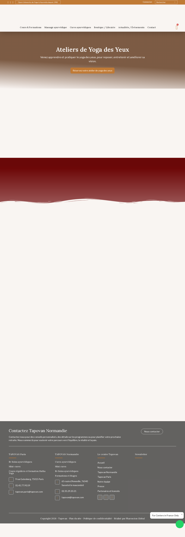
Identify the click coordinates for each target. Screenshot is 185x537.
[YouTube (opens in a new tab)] (13, 2)
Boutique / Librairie (104, 27)
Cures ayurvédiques (80, 27)
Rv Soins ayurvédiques (66, 471)
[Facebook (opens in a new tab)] (8, 2)
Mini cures (60, 467)
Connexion (147, 2)
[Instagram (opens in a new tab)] (10, 2)
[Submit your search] (174, 2)
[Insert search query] (166, 2)
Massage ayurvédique (55, 27)
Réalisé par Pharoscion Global (129, 519)
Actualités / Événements (131, 27)
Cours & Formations (30, 27)
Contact (151, 27)
